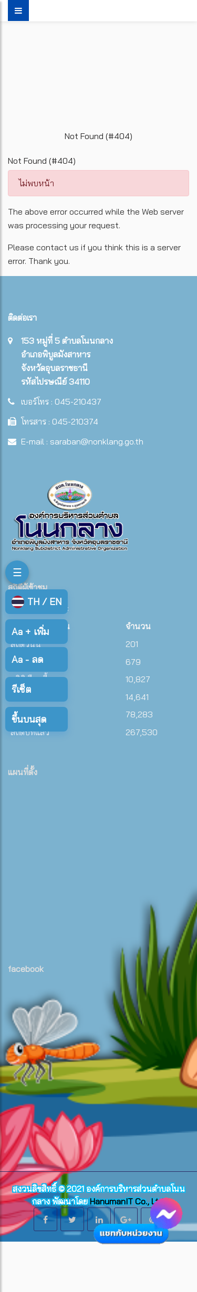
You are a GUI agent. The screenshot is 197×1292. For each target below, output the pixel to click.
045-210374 (75, 421)
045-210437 (78, 401)
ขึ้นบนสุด (29, 719)
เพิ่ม (30, 631)
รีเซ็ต (21, 689)
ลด (27, 659)
